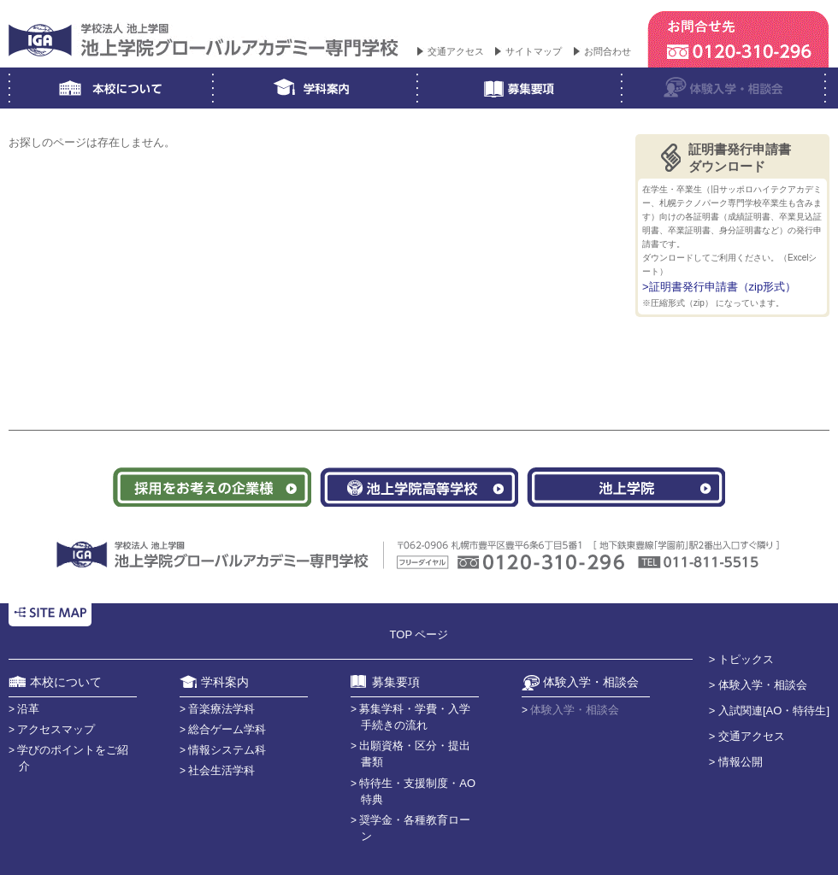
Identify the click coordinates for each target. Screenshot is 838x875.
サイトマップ (533, 51)
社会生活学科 (221, 770)
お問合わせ (607, 51)
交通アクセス (456, 51)
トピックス (746, 659)
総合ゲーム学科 (227, 729)
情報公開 (740, 761)
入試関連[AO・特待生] (773, 710)
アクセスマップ (56, 729)
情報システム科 (227, 749)
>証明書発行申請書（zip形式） (719, 286)
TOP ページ (419, 634)
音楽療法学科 (221, 708)
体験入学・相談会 (762, 684)
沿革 (28, 708)
